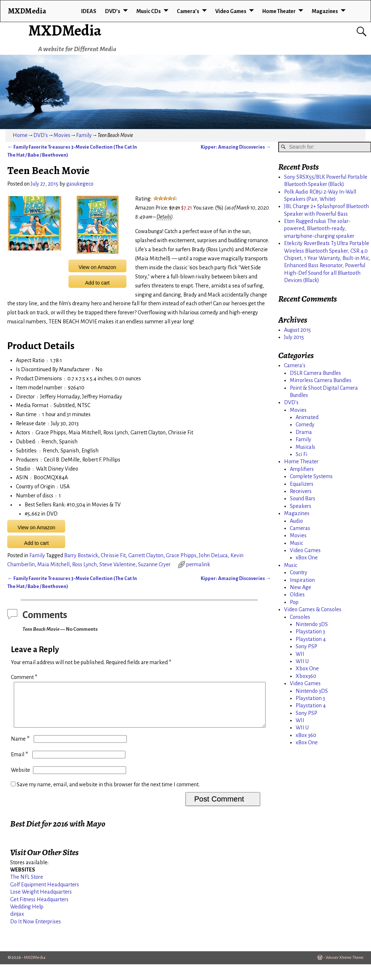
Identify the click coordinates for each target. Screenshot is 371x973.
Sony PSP (306, 646)
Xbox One (307, 668)
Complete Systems (311, 476)
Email (20, 763)
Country (298, 572)
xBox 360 (306, 735)
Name (21, 747)
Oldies (297, 594)
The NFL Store (26, 886)
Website (20, 779)
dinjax (17, 923)
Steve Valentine (117, 564)
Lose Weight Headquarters (41, 900)
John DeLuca (213, 555)
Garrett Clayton (145, 555)
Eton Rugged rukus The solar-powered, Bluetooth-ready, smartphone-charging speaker (319, 228)
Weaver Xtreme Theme (344, 966)
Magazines (325, 11)
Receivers (301, 491)
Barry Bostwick (81, 555)
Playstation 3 (310, 631)
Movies (62, 135)
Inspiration (302, 580)
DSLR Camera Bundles (315, 373)
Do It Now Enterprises (35, 930)
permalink (198, 564)
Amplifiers (302, 469)
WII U (302, 661)
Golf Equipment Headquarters (44, 893)
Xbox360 (306, 676)
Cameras (300, 528)
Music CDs (148, 11)
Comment (25, 677)
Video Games (230, 11)
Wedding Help (26, 915)
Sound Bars (302, 498)
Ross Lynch (84, 564)
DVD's (40, 135)
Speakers (300, 506)
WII (300, 654)
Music (296, 543)
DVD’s (112, 11)
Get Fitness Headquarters (39, 908)
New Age (300, 587)
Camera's (294, 365)
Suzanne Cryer (154, 564)
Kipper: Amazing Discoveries (236, 147)
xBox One (307, 557)
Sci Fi (301, 454)
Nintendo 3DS (312, 624)
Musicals (305, 447)
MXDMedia (64, 30)
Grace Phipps (181, 555)
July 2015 (294, 337)
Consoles (300, 617)
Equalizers (301, 484)
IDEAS (88, 11)
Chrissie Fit (113, 555)
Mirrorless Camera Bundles (320, 380)
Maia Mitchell (53, 564)
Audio (296, 521)
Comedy (305, 424)
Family (84, 135)
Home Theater (279, 11)
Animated (307, 417)
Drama (304, 432)
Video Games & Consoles (312, 609)
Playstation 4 (311, 639)
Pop (294, 602)
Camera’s (188, 11)
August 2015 (297, 330)
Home (20, 135)
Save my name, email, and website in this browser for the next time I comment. (108, 793)
